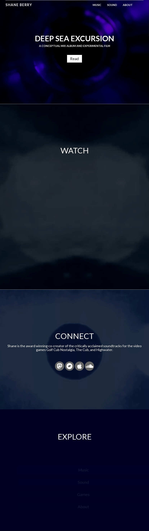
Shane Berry (19, 5)
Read (74, 58)
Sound (112, 5)
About (128, 5)
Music (97, 5)
